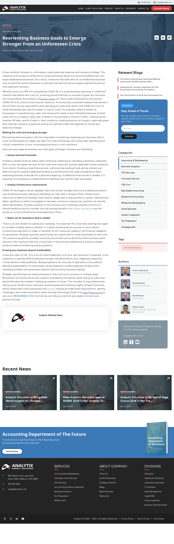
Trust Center (158, 539)
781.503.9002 (144, 2)
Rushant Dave (139, 327)
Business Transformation (157, 525)
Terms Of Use (142, 539)
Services (109, 9)
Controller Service (131, 187)
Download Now (12, 471)
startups (51, 288)
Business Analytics (131, 172)
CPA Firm (126, 194)
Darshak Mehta (139, 303)
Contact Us (143, 9)
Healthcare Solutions (155, 498)
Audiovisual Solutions (155, 503)
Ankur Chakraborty (141, 290)
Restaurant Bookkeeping (134, 216)
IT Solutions (150, 507)
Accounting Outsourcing (133, 267)
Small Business (129, 223)
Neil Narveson (139, 315)
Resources (131, 9)
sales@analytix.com (164, 2)
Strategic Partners (108, 503)
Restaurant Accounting (133, 209)
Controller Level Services (66, 498)
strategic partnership (83, 208)
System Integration (131, 231)
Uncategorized (129, 245)
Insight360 (150, 516)
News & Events (106, 511)
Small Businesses (108, 498)
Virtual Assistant (153, 520)
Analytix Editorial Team (51, 315)
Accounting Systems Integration (70, 507)
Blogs (102, 507)
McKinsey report (48, 98)
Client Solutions (95, 9)
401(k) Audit (60, 520)
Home (82, 9)
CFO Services (128, 179)
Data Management (153, 511)
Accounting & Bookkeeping (135, 165)
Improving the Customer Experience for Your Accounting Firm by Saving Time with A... (142, 89)
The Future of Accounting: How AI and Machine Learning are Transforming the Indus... (143, 80)
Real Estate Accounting (133, 201)
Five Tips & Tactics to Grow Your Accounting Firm (141, 97)
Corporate (149, 494)
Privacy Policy (125, 539)
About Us (120, 9)
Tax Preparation (129, 238)
